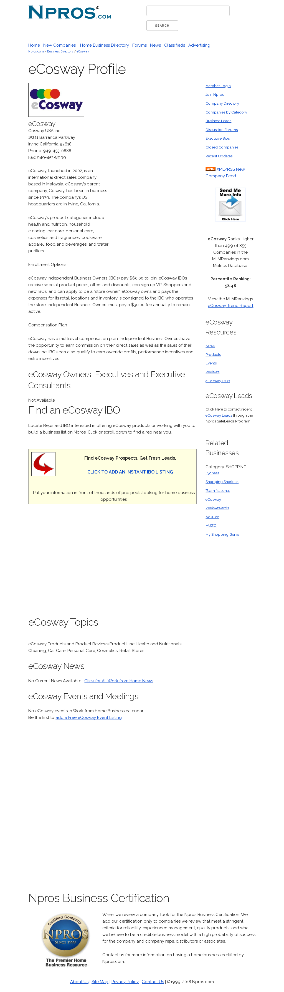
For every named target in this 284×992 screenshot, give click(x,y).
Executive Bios (218, 138)
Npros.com (36, 51)
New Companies (59, 45)
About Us (79, 981)
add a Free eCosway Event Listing (88, 717)
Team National (218, 490)
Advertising (199, 45)
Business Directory (60, 51)
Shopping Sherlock (222, 481)
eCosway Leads (219, 415)
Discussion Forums (222, 129)
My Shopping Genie (222, 534)
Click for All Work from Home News (118, 680)
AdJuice (212, 517)
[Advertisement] (155, 166)
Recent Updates (219, 156)
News (155, 45)
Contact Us (153, 981)
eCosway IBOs (218, 381)
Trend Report (239, 305)
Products (213, 354)
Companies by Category (226, 112)
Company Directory (222, 103)
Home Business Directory (104, 45)
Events (211, 363)
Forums (139, 45)
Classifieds (174, 45)
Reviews (212, 372)
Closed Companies (222, 147)
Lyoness (212, 473)
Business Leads (218, 121)
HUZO (211, 525)
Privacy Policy (125, 981)
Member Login (218, 86)
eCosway (83, 51)
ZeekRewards (217, 508)
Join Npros (215, 94)
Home (34, 45)
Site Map (100, 981)
